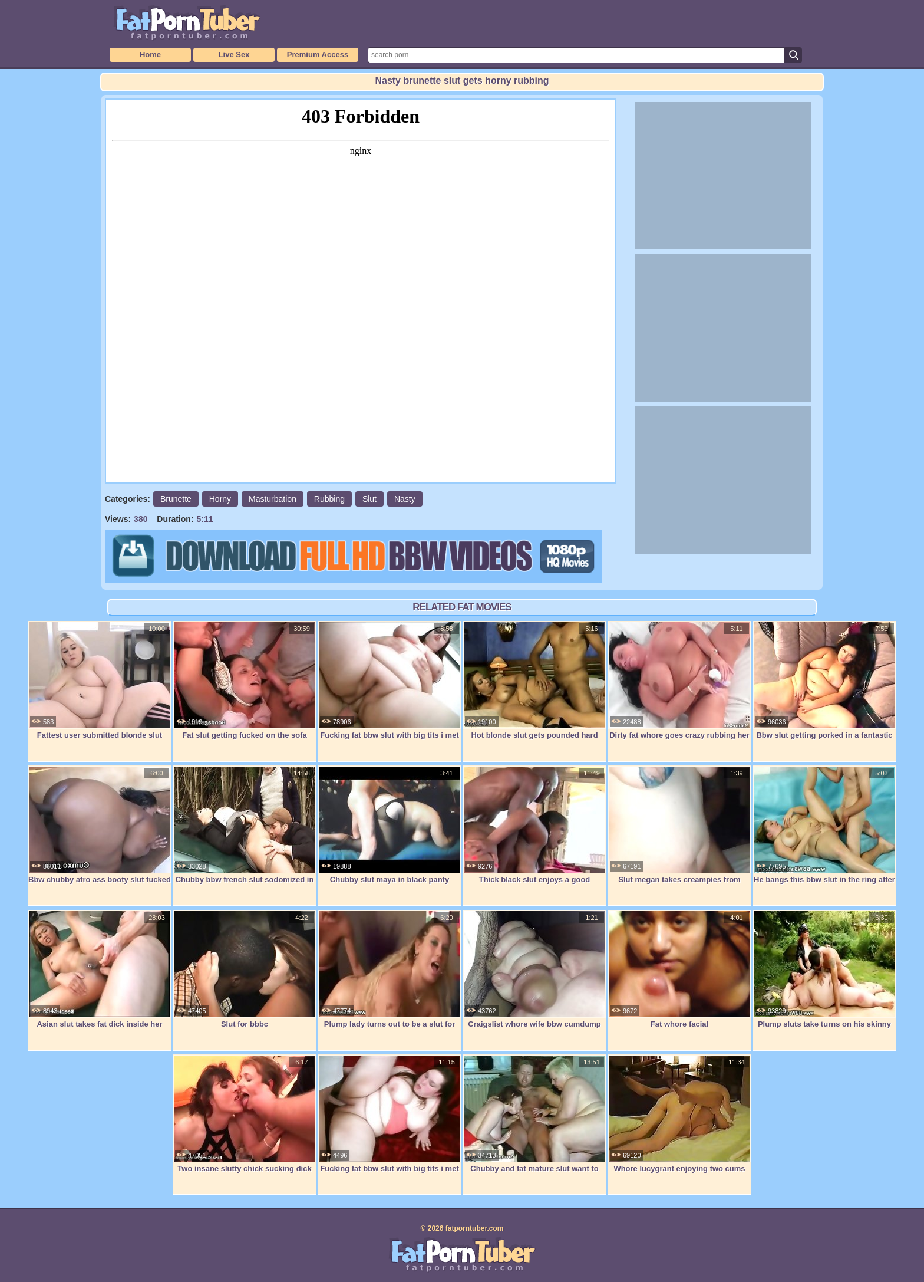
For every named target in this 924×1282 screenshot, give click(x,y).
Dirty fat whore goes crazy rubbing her (679, 680)
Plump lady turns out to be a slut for (389, 969)
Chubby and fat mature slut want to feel (534, 1120)
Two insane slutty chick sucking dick (244, 1114)
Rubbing (329, 499)
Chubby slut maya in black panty (389, 825)
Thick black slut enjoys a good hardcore (534, 831)
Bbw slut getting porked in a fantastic (824, 680)
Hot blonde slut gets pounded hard (534, 680)
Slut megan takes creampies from (679, 825)
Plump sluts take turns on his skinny (824, 969)
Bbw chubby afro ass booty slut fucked (99, 825)
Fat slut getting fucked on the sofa (244, 680)
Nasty (404, 499)
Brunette (176, 499)
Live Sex (234, 54)
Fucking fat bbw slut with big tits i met (389, 680)
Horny (220, 499)
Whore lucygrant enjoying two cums (679, 1114)
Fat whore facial (679, 969)
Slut (369, 499)
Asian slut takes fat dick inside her (99, 969)
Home (150, 54)
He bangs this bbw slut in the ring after (824, 825)
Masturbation (272, 499)
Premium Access (317, 54)
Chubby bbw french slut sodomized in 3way (244, 831)
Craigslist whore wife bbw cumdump (534, 969)
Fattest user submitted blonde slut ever (99, 687)
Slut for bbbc (244, 969)
